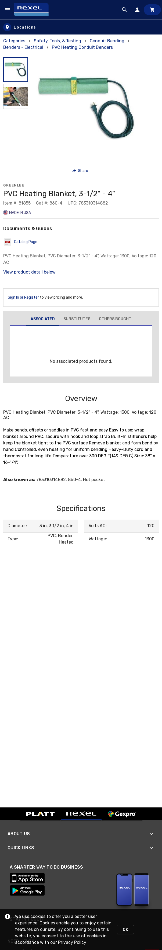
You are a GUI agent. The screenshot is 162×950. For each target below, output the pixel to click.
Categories (14, 40)
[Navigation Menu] (7, 9)
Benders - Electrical (23, 47)
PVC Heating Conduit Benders (82, 47)
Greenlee (13, 185)
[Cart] (152, 9)
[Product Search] (124, 9)
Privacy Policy (72, 942)
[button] (80, 170)
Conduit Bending (107, 40)
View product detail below (29, 272)
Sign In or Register (23, 297)
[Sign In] (137, 9)
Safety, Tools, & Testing (57, 40)
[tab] (42, 319)
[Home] (33, 9)
